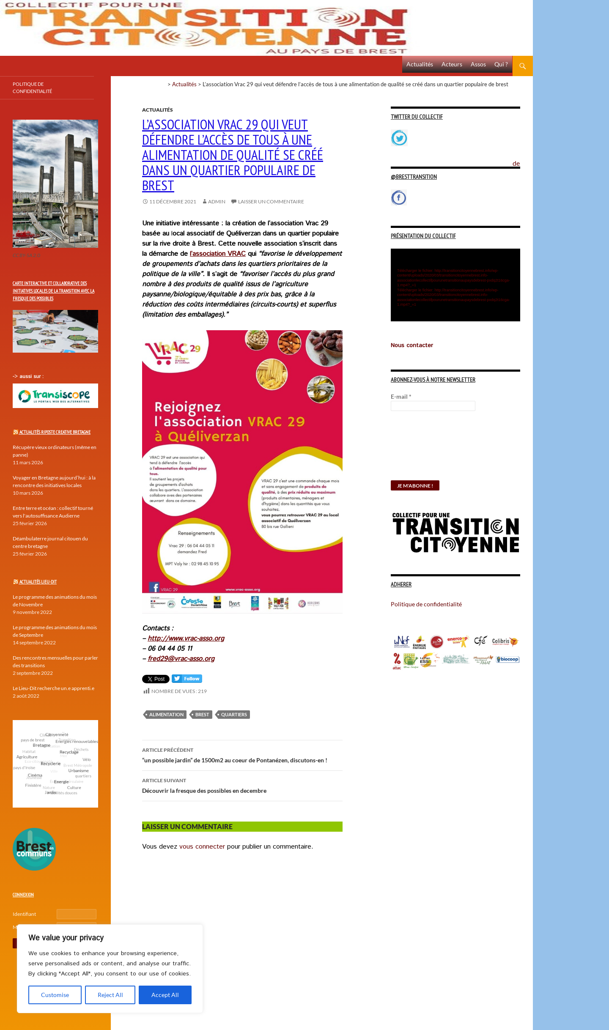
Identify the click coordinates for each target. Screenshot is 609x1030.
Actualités (419, 64)
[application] (455, 285)
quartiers (234, 714)
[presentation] (425, 449)
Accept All (165, 994)
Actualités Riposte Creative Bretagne (55, 432)
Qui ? (501, 64)
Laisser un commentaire (271, 201)
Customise (55, 994)
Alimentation (166, 714)
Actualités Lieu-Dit (38, 582)
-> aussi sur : (28, 376)
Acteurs (452, 64)
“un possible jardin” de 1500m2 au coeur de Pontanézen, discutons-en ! (242, 754)
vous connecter (202, 847)
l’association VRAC (218, 254)
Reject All (110, 994)
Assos (478, 64)
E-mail (401, 396)
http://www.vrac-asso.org (186, 639)
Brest (202, 714)
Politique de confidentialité (523, 158)
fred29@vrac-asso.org (181, 659)
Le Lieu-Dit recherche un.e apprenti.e (53, 688)
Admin (216, 201)
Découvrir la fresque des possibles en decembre (242, 784)
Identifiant (24, 914)
